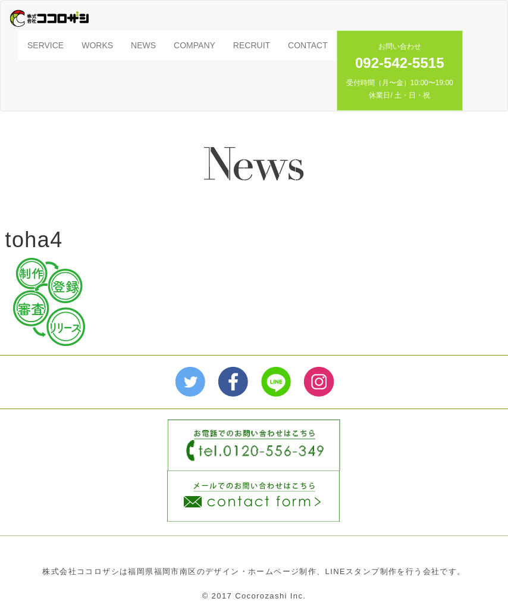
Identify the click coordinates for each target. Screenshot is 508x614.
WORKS (97, 45)
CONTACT (308, 45)
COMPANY (194, 45)
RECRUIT (251, 45)
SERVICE (45, 45)
